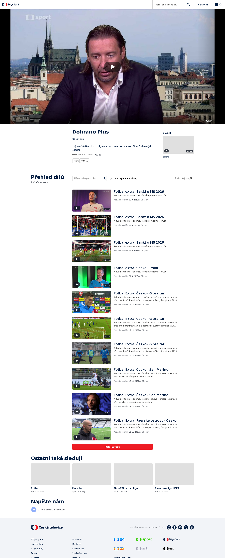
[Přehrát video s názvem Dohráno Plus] (112, 67)
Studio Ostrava (79, 552)
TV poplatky (37, 547)
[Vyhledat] (104, 177)
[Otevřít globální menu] (218, 4)
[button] (112, 66)
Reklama (76, 542)
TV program (37, 538)
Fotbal (84, 160)
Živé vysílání (37, 542)
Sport (76, 160)
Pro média (77, 538)
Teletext (35, 552)
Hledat (188, 6)
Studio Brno (78, 547)
